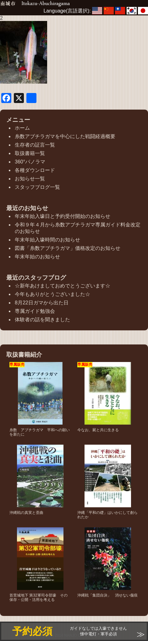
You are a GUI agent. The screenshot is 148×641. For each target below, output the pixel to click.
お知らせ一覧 (30, 178)
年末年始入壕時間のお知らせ (47, 239)
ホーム (22, 128)
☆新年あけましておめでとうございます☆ (62, 285)
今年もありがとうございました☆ (52, 294)
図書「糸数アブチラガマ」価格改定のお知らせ (67, 248)
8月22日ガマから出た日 (42, 302)
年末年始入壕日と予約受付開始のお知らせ (62, 216)
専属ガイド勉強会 (35, 311)
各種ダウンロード (35, 170)
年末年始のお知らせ (37, 256)
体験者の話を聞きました (42, 319)
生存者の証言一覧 (35, 144)
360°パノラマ (30, 161)
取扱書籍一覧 (30, 153)
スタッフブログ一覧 (37, 187)
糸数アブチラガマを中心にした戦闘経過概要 (65, 136)
